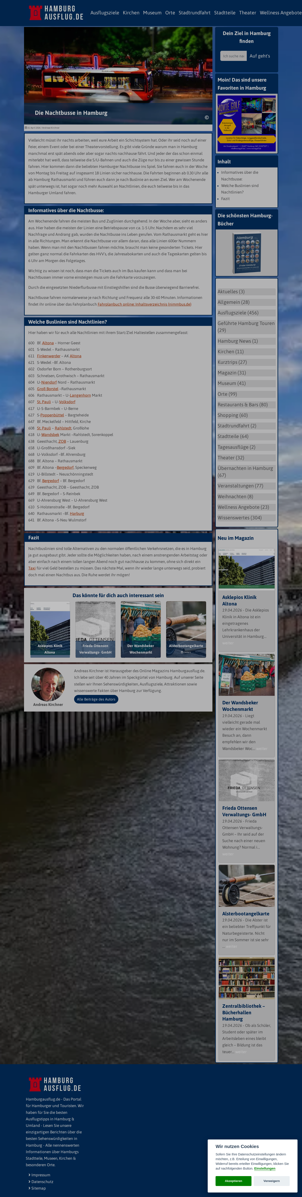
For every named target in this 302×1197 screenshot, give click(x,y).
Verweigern (272, 1181)
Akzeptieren (233, 1181)
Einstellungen (264, 1168)
